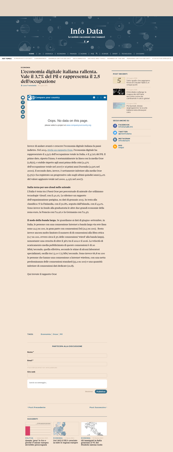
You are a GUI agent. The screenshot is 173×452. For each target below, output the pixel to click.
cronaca (49, 54)
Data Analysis (79, 58)
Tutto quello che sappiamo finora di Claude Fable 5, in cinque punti (138, 82)
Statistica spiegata (161, 58)
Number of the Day (116, 58)
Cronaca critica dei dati (59, 58)
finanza (73, 54)
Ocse (55, 334)
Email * (30, 360)
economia (61, 54)
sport (114, 54)
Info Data (86, 31)
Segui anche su (121, 120)
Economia (46, 334)
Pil (61, 334)
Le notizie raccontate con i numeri (86, 36)
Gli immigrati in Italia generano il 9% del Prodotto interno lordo (91, 442)
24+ (40, 54)
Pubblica (101, 391)
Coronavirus (40, 58)
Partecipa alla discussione (67, 346)
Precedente (36, 407)
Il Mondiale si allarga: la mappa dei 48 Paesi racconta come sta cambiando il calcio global (138, 95)
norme (84, 54)
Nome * (30, 352)
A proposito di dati (23, 58)
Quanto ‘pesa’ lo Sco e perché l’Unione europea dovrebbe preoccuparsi (37, 442)
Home (31, 54)
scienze (105, 54)
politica (29, 438)
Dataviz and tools (96, 58)
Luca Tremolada (28, 85)
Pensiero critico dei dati (138, 58)
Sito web (31, 372)
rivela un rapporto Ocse (59, 150)
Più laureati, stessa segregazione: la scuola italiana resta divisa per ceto (137, 109)
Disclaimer (89, 391)
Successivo (98, 407)
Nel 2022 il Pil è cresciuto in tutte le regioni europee (65, 441)
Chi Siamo (140, 54)
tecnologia (127, 54)
